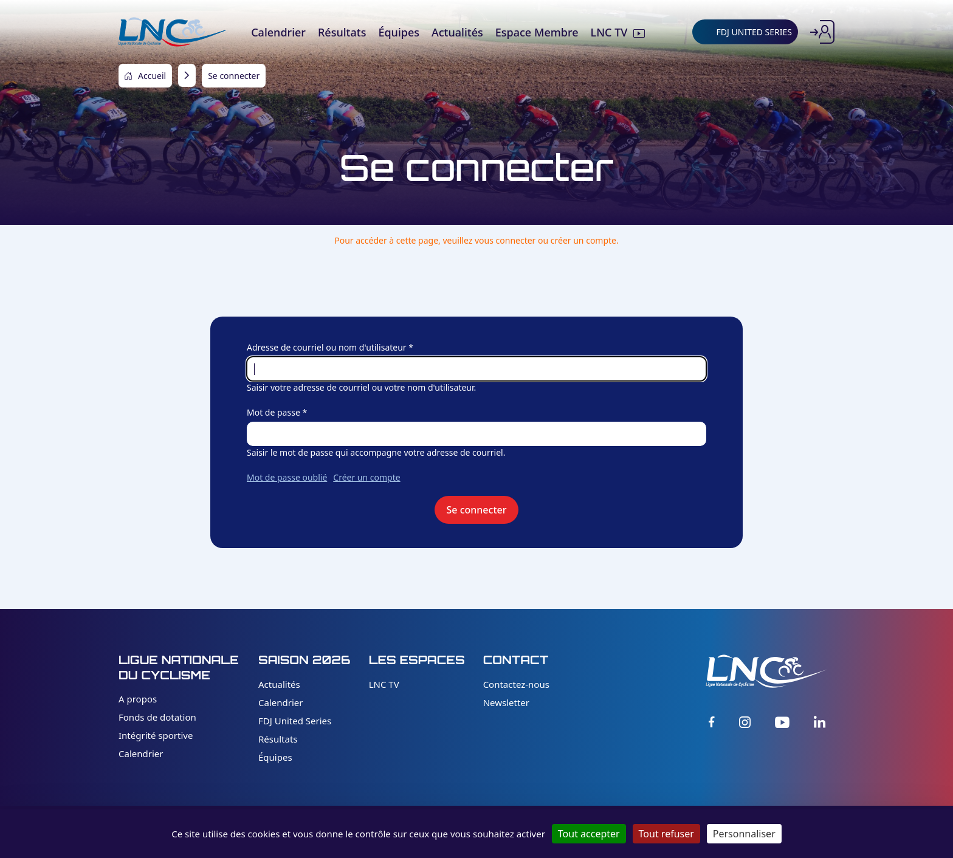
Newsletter (506, 702)
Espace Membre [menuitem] (537, 32)
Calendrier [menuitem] (278, 32)
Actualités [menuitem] (457, 32)
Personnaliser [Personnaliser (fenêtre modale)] (744, 833)
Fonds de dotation (157, 717)
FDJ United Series (294, 721)
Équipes (275, 757)
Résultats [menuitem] (342, 32)
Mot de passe (273, 412)
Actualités (279, 684)
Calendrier (141, 753)
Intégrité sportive (156, 735)
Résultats (278, 739)
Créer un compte (366, 477)
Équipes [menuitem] (398, 32)
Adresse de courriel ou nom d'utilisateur (327, 347)
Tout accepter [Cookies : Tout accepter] (589, 833)
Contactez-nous (516, 684)
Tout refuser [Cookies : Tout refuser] (666, 833)
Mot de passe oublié (287, 477)
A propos (138, 699)
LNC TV (384, 684)
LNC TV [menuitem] (609, 32)
